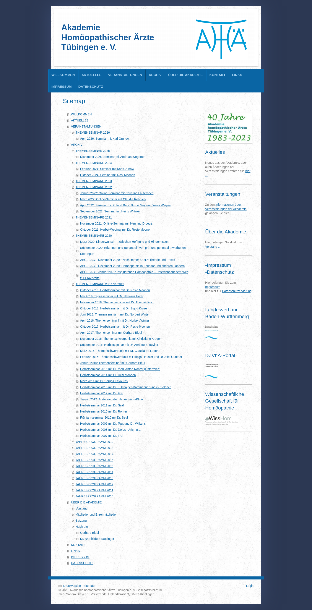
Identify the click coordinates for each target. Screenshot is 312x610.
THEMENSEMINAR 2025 (93, 150)
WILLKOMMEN (81, 114)
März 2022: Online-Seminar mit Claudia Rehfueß (113, 199)
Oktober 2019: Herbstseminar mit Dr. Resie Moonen (115, 290)
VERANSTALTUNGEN (86, 126)
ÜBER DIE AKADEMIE (86, 502)
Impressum (212, 287)
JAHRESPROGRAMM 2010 (94, 496)
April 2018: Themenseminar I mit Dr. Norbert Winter (114, 320)
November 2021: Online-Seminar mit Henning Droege (116, 223)
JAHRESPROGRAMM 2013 (94, 478)
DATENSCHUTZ (82, 563)
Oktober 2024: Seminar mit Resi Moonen (107, 175)
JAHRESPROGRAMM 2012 (94, 484)
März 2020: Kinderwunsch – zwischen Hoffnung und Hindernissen (124, 241)
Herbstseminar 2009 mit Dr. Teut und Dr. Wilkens (113, 423)
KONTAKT (78, 545)
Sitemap (88, 585)
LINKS (75, 551)
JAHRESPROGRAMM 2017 (94, 454)
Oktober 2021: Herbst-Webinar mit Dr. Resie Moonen (115, 229)
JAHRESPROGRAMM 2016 (94, 460)
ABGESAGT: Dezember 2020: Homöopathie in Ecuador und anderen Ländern (132, 266)
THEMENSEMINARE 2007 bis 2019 (100, 284)
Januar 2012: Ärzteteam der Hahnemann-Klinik (111, 399)
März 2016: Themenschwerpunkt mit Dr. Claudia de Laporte (120, 351)
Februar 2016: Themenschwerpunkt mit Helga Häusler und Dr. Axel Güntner (131, 357)
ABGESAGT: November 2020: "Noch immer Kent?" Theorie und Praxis (127, 260)
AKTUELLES (80, 120)
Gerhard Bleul (89, 532)
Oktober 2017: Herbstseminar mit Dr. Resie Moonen (115, 326)
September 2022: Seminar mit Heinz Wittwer (110, 211)
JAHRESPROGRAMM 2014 (94, 472)
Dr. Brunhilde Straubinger (97, 538)
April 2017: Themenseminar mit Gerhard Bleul (111, 332)
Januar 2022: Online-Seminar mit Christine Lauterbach (117, 193)
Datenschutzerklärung (237, 291)
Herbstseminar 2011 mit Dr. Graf (102, 405)
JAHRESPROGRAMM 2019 (94, 441)
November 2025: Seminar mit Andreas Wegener (112, 157)
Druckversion (70, 585)
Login (250, 585)
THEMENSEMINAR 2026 (93, 132)
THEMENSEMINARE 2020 (94, 235)
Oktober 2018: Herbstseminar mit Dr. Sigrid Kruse (113, 308)
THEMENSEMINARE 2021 (94, 217)
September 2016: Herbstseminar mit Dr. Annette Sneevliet (119, 344)
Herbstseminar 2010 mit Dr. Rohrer (103, 411)
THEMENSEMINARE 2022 (94, 187)
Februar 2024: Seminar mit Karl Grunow (107, 169)
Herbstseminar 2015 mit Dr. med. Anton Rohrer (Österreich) (120, 369)
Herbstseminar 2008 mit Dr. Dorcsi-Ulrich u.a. (110, 429)
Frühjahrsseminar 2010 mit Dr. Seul (104, 417)
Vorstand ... (213, 246)
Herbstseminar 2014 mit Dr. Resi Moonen (108, 375)
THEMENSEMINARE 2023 (94, 181)
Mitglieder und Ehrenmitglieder (96, 514)
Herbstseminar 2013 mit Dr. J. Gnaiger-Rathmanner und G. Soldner (125, 387)
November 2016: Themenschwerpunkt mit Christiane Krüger (120, 338)
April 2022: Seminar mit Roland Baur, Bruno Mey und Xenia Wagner (125, 205)
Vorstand (82, 508)
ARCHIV (77, 144)
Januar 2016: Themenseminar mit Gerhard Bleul (112, 363)
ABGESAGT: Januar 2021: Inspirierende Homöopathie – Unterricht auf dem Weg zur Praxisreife (134, 275)
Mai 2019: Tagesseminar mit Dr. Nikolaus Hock (111, 296)
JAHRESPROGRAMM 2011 (94, 490)
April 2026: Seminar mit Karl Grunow (104, 138)
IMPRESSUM (80, 557)
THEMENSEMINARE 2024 (94, 163)
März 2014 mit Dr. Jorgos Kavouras (104, 381)
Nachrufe (82, 526)
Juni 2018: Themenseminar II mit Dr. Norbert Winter (115, 314)
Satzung (81, 520)
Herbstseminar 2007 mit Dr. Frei (101, 435)
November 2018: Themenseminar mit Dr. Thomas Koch (117, 302)
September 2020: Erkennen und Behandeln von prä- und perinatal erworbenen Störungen (133, 251)
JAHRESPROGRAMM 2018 (94, 448)
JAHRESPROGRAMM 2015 (94, 466)
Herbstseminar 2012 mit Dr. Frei (101, 393)
